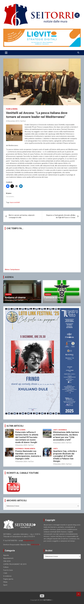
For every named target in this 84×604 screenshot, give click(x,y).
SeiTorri (23, 121)
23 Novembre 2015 (12, 121)
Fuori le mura (11, 109)
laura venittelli (15, 202)
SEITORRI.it (47, 600)
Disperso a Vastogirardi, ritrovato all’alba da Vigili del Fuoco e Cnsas (60, 216)
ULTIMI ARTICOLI (14, 426)
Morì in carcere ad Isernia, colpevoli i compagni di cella (22, 216)
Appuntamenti (8, 558)
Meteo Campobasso (12, 269)
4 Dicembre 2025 (21, 445)
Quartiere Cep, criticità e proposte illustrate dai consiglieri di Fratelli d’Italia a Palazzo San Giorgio (65, 456)
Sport (5, 585)
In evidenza (62, 430)
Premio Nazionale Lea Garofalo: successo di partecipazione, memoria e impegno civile (28, 455)
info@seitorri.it (28, 541)
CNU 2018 (6, 561)
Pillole (5, 582)
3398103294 (35, 545)
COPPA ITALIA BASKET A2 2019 (14, 564)
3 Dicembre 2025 (11, 300)
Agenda (8, 294)
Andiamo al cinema (15, 297)
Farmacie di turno (53, 297)
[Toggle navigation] (6, 52)
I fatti (55, 430)
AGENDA (9, 277)
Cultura (5, 567)
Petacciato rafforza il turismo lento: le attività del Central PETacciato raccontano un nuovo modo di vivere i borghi (26, 437)
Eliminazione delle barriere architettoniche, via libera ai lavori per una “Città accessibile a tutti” (66, 436)
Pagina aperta (29, 448)
